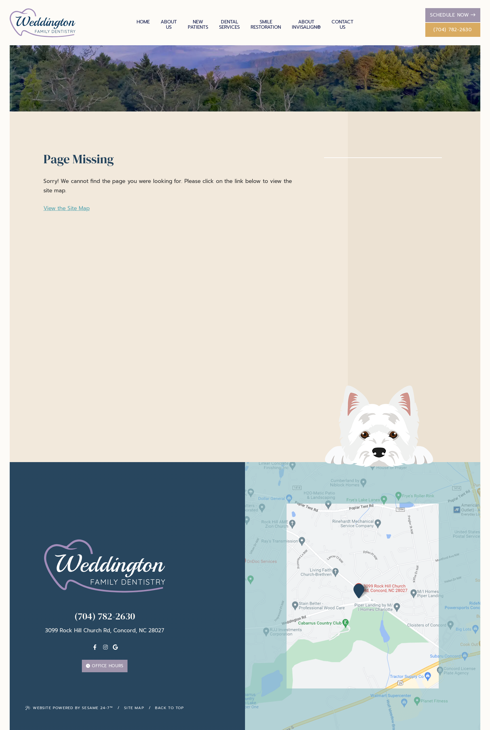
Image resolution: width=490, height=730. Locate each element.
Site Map (134, 708)
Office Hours (104, 666)
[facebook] (95, 647)
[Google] (115, 647)
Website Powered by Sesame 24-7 (69, 708)
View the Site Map (66, 208)
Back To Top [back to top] (169, 708)
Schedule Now (453, 15)
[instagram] (105, 647)
